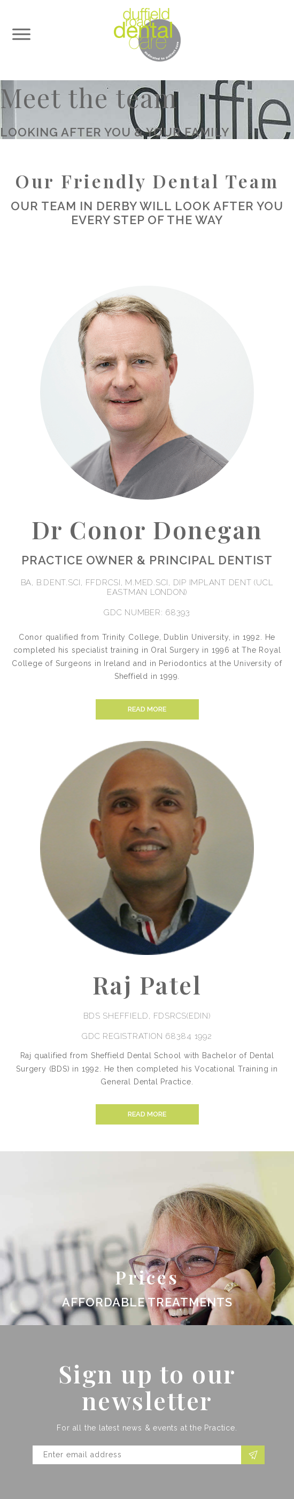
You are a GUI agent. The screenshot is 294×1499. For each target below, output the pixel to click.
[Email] (137, 1455)
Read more (147, 709)
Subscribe (254, 1454)
